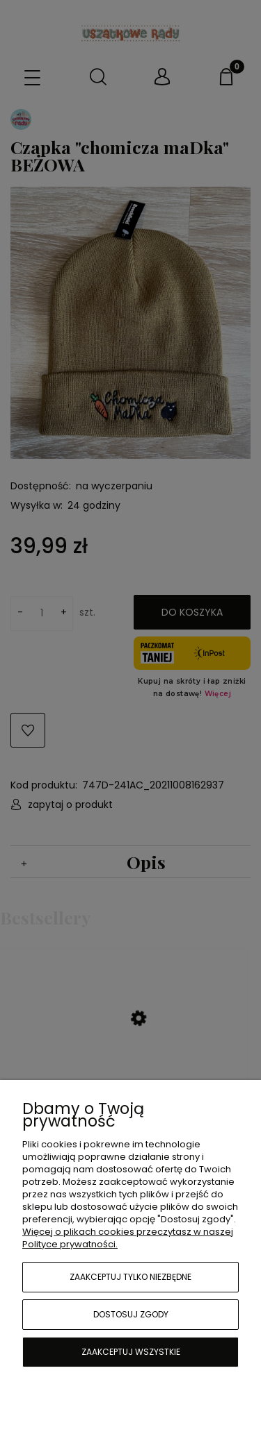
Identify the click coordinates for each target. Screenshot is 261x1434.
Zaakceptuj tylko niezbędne (130, 1277)
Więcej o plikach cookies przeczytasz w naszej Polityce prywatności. (127, 1238)
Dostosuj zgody (130, 1314)
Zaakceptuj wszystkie (130, 1352)
